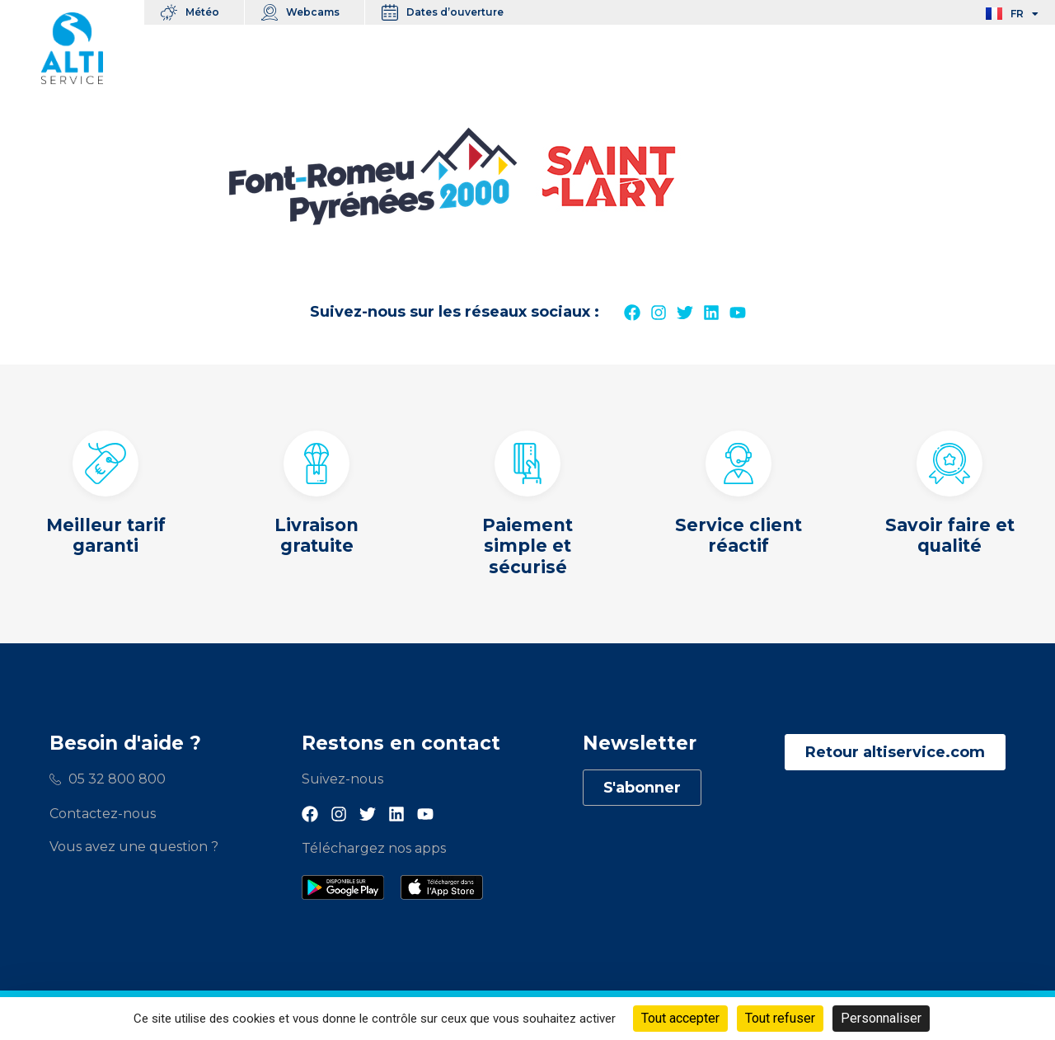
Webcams (317, 12)
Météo (206, 12)
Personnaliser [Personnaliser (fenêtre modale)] (881, 1018)
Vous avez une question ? (133, 846)
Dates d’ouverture (459, 12)
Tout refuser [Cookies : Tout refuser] (780, 1018)
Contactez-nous (102, 813)
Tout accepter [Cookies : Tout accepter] (680, 1018)
